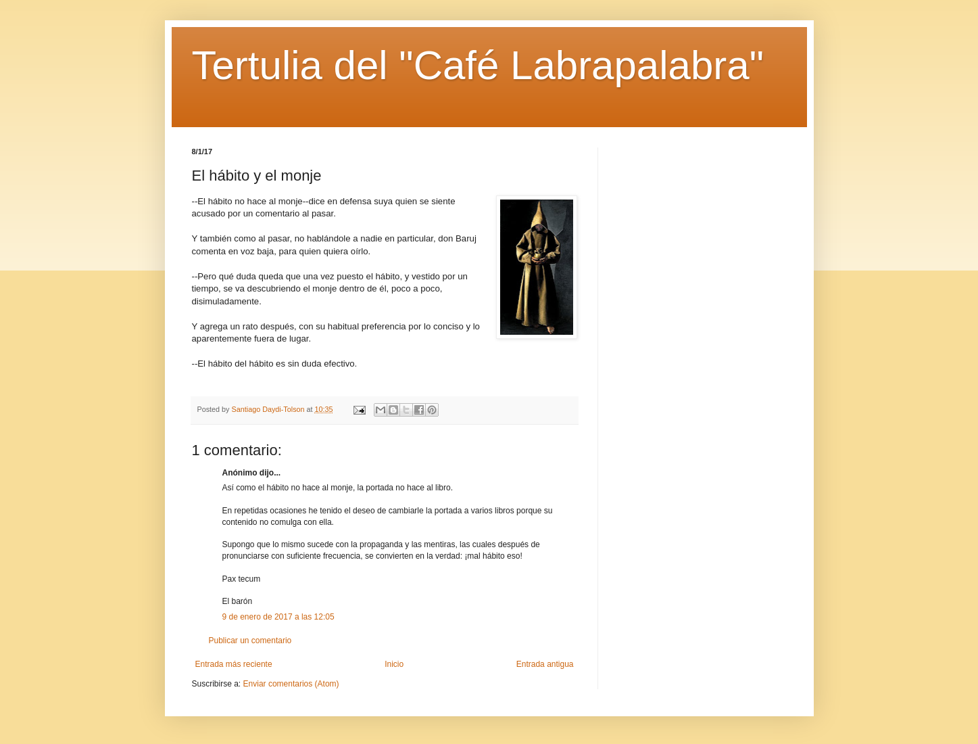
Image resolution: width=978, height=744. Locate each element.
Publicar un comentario (250, 640)
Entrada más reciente (233, 664)
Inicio (394, 664)
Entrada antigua (545, 664)
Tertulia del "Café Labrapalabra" (478, 65)
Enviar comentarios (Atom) (291, 684)
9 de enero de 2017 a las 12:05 (278, 617)
